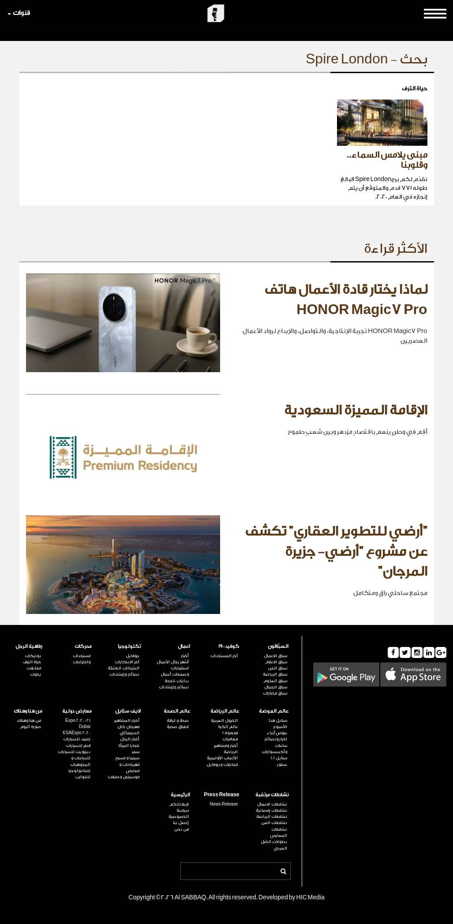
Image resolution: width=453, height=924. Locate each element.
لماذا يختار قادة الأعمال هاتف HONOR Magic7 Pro (345, 300)
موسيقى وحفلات (123, 777)
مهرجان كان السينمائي (128, 729)
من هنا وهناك (28, 711)
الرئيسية (180, 795)
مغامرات (230, 739)
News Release (224, 804)
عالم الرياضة (224, 711)
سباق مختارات (275, 693)
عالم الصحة (177, 711)
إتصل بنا (181, 823)
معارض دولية (77, 711)
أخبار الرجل (129, 739)
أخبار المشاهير (126, 720)
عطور (282, 764)
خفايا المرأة (128, 745)
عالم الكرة (228, 726)
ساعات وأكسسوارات (274, 748)
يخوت (35, 674)
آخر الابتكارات (127, 662)
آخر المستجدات (224, 656)
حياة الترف (32, 662)
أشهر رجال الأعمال (173, 662)
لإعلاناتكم (179, 804)
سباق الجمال (275, 687)
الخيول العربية (224, 720)
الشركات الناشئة (123, 668)
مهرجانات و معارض (129, 767)
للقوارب (82, 777)
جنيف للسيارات (76, 739)
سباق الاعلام (276, 662)
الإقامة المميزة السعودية (355, 410)
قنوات (18, 13)
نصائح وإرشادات (174, 687)
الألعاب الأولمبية (222, 758)
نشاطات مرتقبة (271, 795)
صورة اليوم (30, 726)
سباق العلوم (275, 681)
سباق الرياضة (275, 674)
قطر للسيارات (78, 745)
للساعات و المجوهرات (80, 761)
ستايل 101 (279, 758)
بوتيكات (33, 656)
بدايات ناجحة (177, 681)
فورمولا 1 (230, 733)
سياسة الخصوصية (178, 813)
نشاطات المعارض (278, 832)
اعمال (184, 646)
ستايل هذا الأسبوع (278, 723)
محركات (83, 646)
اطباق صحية (178, 726)
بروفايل (132, 656)
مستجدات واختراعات (81, 659)
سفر (135, 752)
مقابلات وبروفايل (222, 764)
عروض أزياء (277, 733)
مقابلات (33, 668)
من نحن (181, 829)
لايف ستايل (128, 711)
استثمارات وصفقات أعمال (175, 671)
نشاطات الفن (274, 823)
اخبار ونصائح (275, 739)
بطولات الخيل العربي (274, 844)
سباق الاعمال (275, 656)
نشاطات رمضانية (271, 810)
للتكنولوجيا (79, 771)
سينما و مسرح (127, 758)
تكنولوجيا (129, 646)
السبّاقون (278, 646)
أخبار (185, 656)
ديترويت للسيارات (74, 752)
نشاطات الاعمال (272, 804)
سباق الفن (277, 668)
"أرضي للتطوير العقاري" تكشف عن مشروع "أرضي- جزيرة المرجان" (336, 551)
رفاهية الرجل (28, 646)
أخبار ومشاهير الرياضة (226, 748)
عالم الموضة (273, 711)
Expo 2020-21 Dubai (77, 723)
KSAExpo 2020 (76, 733)
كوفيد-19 (228, 646)
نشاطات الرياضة (271, 816)
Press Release (221, 795)
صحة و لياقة (178, 720)
